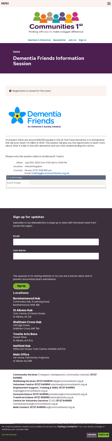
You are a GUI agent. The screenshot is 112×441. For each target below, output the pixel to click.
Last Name (19, 250)
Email (16, 236)
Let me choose (9, 434)
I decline (91, 434)
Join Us (72, 40)
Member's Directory (39, 40)
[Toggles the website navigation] (56, 3)
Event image (16, 177)
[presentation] (35, 268)
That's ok (103, 434)
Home (16, 51)
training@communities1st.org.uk (50, 173)
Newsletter (59, 40)
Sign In (82, 40)
